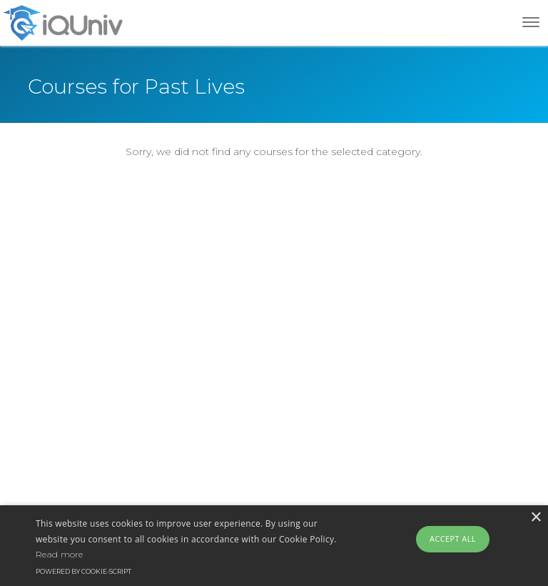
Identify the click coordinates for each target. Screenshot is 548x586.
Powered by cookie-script (83, 571)
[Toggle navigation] (531, 22)
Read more (59, 554)
